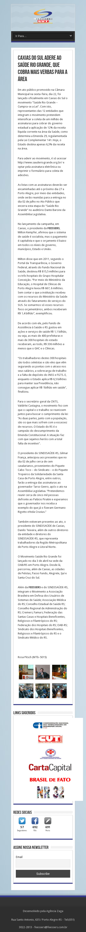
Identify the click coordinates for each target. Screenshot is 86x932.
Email (19, 857)
